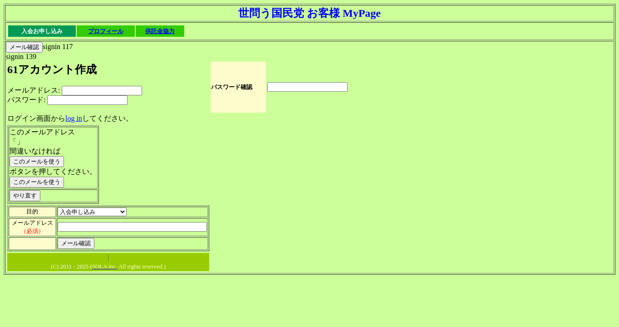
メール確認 (24, 47)
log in (73, 118)
